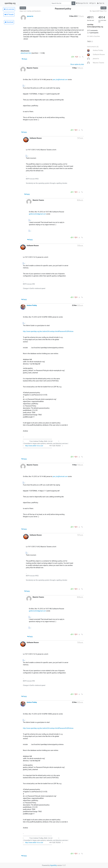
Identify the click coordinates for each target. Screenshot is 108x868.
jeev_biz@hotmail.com (60, 79)
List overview (9, 9)
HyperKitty (53, 865)
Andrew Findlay (32, 305)
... (24, 86)
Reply (24, 59)
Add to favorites (93, 36)
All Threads (9, 14)
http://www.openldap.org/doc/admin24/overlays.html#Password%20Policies (48, 331)
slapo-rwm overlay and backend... (30, 11)
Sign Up (100, 3)
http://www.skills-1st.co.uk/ (34, 446)
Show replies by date (77, 64)
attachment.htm (26, 53)
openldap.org (10, 3)
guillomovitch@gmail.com (37, 214)
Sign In (93, 3)
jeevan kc (30, 16)
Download (9, 22)
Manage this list (82, 3)
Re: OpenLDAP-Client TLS (98, 11)
